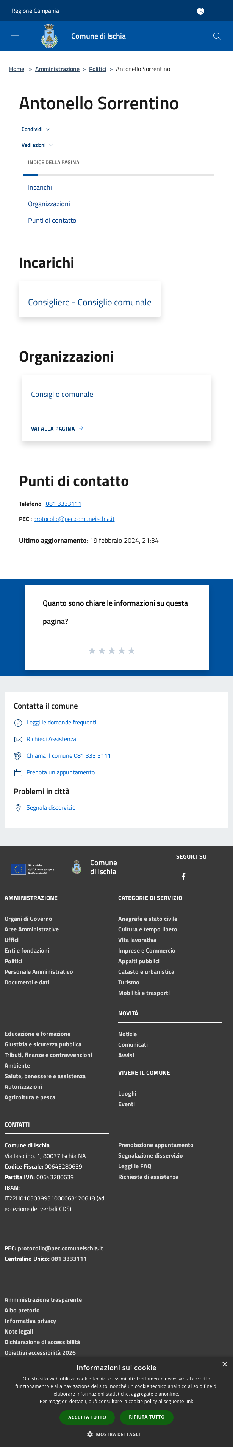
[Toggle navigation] (15, 35)
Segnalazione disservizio (150, 1155)
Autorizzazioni (23, 1086)
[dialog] (116, 1402)
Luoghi (127, 1093)
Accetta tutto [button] (87, 1417)
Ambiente (17, 1065)
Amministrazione (57, 68)
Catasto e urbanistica (146, 971)
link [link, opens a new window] (189, 1401)
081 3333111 (63, 503)
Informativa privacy (30, 1320)
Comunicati (133, 1044)
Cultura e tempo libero (147, 929)
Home (16, 68)
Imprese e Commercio (146, 950)
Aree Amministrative (32, 929)
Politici (97, 68)
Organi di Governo (28, 918)
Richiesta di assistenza (148, 1176)
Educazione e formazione (37, 1033)
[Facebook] (183, 877)
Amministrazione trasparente (43, 1299)
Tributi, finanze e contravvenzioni (48, 1054)
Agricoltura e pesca (30, 1097)
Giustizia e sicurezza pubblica (43, 1044)
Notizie (127, 1033)
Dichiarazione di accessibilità (42, 1341)
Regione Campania (35, 10)
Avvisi (126, 1055)
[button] (117, 1434)
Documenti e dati (27, 982)
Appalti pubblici (139, 960)
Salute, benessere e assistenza (45, 1075)
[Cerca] (217, 36)
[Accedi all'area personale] (200, 11)
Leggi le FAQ (134, 1165)
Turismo (128, 982)
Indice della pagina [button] (53, 162)
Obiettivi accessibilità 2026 (40, 1352)
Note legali (19, 1331)
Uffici (12, 939)
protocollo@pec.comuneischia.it (74, 518)
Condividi (37, 129)
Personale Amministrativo (39, 971)
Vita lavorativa (137, 939)
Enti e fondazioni (27, 950)
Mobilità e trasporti (144, 992)
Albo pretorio (22, 1310)
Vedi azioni (39, 145)
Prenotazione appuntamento (156, 1144)
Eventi (126, 1103)
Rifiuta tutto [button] (147, 1417)
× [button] (224, 1365)
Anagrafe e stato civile (147, 918)
